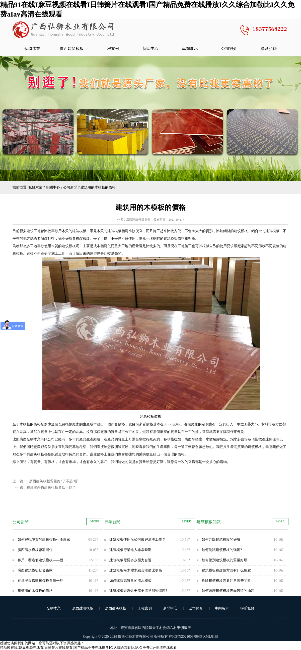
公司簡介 (229, 48)
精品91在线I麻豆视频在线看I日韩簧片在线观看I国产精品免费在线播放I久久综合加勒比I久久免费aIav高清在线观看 (88, 647)
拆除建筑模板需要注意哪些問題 (226, 581)
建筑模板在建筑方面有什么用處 (226, 570)
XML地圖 (210, 636)
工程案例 (111, 48)
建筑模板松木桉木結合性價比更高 (135, 570)
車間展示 (190, 48)
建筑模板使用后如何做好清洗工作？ (137, 539)
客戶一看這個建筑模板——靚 (40, 560)
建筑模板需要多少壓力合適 (130, 560)
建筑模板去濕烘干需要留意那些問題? (138, 591)
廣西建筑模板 (72, 48)
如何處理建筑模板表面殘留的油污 (228, 591)
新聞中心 (150, 48)
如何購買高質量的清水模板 (130, 581)
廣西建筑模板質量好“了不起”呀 (53, 481)
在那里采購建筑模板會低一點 (49, 487)
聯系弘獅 (269, 48)
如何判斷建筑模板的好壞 (221, 539)
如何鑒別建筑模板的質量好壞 (224, 560)
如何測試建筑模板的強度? (222, 550)
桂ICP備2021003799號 (185, 636)
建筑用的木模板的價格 (35, 591)
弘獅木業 (32, 48)
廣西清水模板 (63, 30)
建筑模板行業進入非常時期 (130, 550)
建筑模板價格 (150, 416)
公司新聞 (70, 187)
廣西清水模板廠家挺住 (35, 550)
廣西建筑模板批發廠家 (35, 570)
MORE (94, 521)
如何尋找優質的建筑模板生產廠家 (44, 539)
